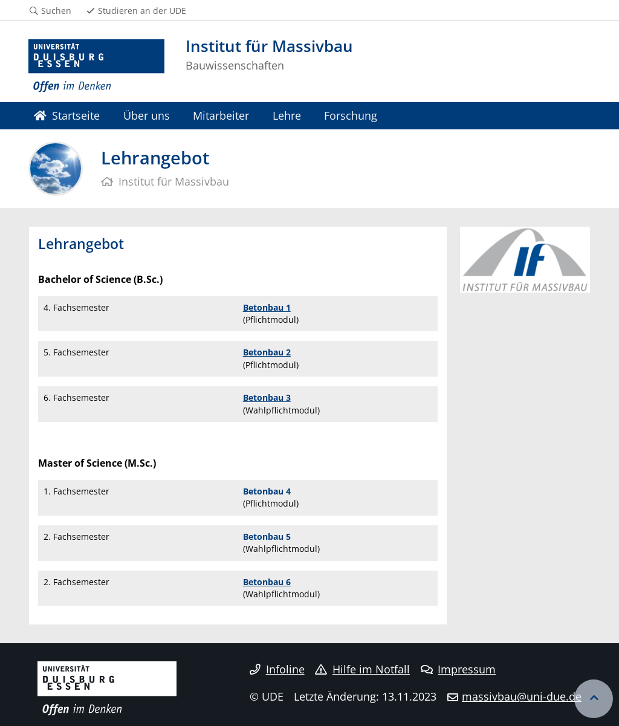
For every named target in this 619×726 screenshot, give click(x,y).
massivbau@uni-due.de (522, 696)
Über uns (146, 115)
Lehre (287, 115)
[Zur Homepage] (96, 66)
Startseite (67, 115)
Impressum (458, 669)
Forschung (350, 115)
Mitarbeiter (221, 115)
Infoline (277, 669)
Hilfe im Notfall (362, 669)
